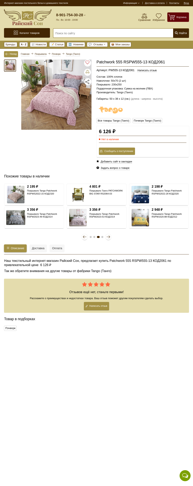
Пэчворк (10, 327)
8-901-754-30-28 (69, 15)
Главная (25, 54)
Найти (181, 33)
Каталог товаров (27, 33)
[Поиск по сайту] (109, 33)
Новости (38, 44)
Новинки (76, 44)
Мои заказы (120, 44)
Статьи (57, 44)
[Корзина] (178, 17)
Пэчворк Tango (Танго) (146, 120)
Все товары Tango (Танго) (113, 120)
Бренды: (11, 44)
